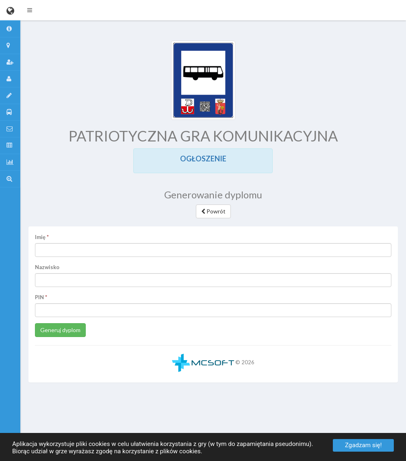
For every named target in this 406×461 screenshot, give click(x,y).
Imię (40, 237)
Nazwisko (47, 267)
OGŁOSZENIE (203, 158)
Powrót (213, 211)
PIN (39, 297)
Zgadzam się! (363, 445)
